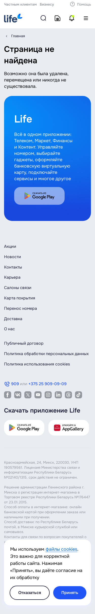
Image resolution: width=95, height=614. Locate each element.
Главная (18, 36)
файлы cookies (61, 549)
